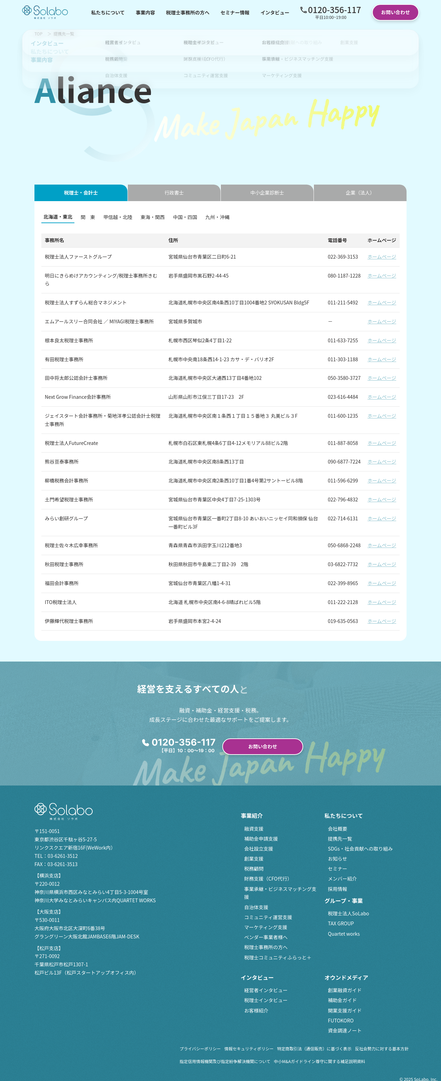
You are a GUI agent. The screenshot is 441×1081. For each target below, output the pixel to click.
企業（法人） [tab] (360, 192)
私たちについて (108, 12)
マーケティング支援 (265, 927)
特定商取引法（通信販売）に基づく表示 (314, 1048)
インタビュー (274, 12)
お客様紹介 (256, 1010)
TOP (38, 34)
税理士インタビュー (266, 1000)
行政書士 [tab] (174, 192)
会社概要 (337, 828)
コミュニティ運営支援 (268, 917)
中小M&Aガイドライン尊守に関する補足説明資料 (319, 1061)
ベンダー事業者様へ (266, 937)
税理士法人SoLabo (348, 913)
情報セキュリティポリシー (249, 1048)
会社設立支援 (258, 848)
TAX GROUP (341, 923)
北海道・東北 (57, 216)
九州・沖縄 (217, 217)
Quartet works (344, 933)
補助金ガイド (342, 1000)
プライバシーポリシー (200, 1048)
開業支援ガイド (345, 1010)
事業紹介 (252, 815)
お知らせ (337, 858)
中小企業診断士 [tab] (267, 192)
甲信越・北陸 (117, 217)
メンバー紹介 (342, 878)
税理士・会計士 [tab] (81, 192)
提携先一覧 (340, 838)
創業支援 (254, 858)
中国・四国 (185, 217)
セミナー (337, 868)
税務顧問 (254, 868)
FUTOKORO (341, 1020)
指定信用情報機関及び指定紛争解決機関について (225, 1061)
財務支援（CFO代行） (268, 878)
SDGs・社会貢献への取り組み (360, 848)
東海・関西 (153, 217)
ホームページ (382, 256)
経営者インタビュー (266, 990)
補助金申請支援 (261, 838)
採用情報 (337, 888)
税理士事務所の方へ (187, 12)
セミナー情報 (234, 12)
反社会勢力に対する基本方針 (382, 1048)
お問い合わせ (395, 12)
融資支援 (254, 828)
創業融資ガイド (345, 990)
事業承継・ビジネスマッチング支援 (280, 893)
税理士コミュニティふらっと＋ (277, 957)
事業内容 (145, 12)
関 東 (88, 217)
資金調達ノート (345, 1030)
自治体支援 (256, 907)
